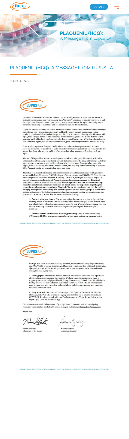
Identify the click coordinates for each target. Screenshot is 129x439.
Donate (99, 6)
